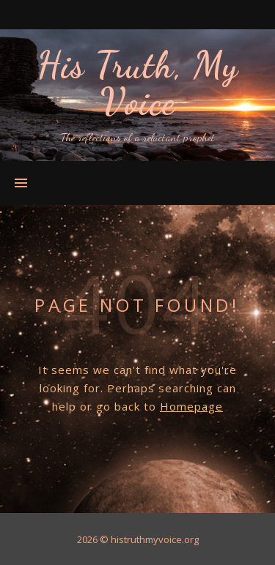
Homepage (191, 406)
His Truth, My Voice (137, 83)
